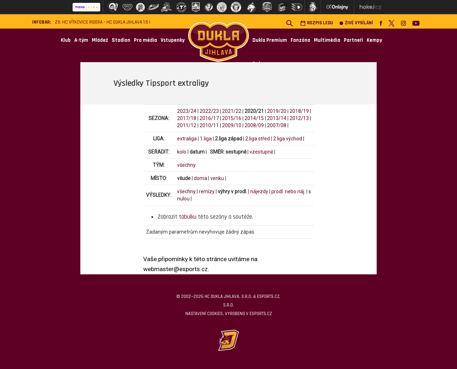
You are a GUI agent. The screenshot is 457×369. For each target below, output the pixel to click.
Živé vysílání (356, 23)
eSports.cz (261, 313)
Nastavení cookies (204, 313)
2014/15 (254, 118)
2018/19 (299, 111)
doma (200, 178)
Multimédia (327, 40)
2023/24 (186, 111)
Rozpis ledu (316, 23)
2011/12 (186, 125)
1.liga (206, 138)
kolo (181, 152)
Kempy (374, 40)
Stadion (121, 40)
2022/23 (209, 111)
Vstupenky (173, 40)
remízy (207, 191)
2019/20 (276, 111)
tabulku (187, 217)
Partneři (353, 40)
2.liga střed (257, 138)
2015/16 (231, 118)
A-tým (81, 40)
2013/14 (276, 118)
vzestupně (261, 152)
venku (217, 178)
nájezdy (259, 191)
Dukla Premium (269, 40)
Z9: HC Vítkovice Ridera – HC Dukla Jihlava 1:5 (101, 22)
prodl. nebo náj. (288, 191)
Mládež (100, 40)
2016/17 (209, 118)
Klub (66, 40)
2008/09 (254, 125)
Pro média (145, 40)
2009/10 (231, 125)
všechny (186, 165)
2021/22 (231, 111)
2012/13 (299, 118)
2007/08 (276, 125)
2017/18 (186, 118)
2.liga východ (287, 138)
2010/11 (209, 125)
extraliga (187, 138)
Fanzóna (300, 40)
